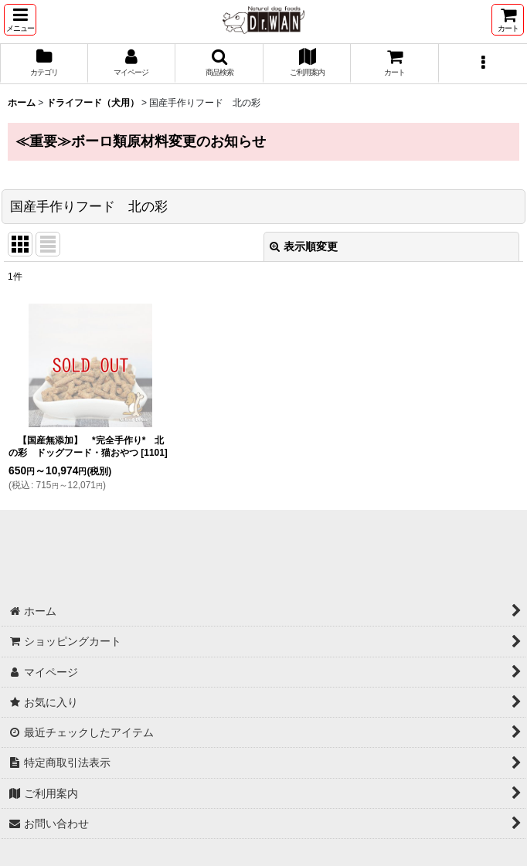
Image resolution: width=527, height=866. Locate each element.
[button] (20, 20)
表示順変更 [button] (304, 246)
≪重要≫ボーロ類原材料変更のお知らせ (140, 141)
